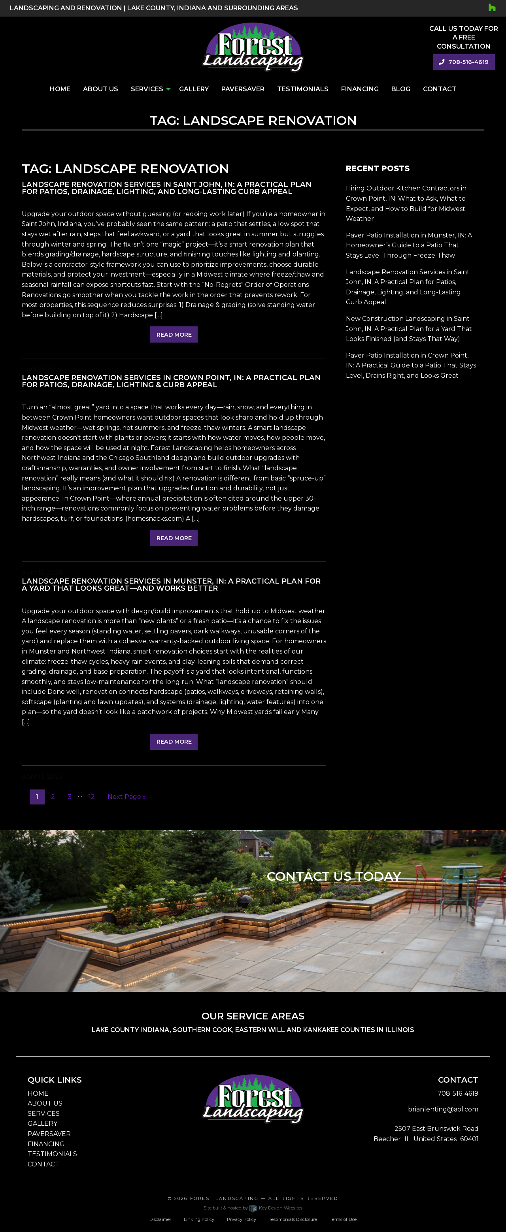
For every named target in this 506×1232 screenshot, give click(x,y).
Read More (174, 334)
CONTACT (43, 1164)
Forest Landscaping (224, 1198)
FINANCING (46, 1144)
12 (92, 797)
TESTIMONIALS (52, 1154)
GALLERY (42, 1123)
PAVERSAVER (49, 1134)
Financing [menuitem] (360, 89)
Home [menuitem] (60, 89)
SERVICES (44, 1113)
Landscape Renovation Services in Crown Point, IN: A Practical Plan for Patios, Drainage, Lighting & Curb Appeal (171, 381)
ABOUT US (45, 1103)
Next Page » (127, 797)
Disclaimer (160, 1219)
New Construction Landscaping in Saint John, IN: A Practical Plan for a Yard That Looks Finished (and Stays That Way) (409, 329)
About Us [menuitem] (100, 89)
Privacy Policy (241, 1219)
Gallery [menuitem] (194, 89)
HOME (38, 1093)
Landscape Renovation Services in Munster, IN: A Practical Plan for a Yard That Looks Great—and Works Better (171, 584)
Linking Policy (199, 1219)
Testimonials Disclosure (293, 1219)
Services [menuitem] (147, 89)
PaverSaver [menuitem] (242, 89)
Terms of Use (343, 1219)
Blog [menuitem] (400, 89)
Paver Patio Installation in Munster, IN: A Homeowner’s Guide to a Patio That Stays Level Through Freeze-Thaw (409, 245)
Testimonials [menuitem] (303, 89)
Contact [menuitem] (440, 89)
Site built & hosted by (253, 1208)
